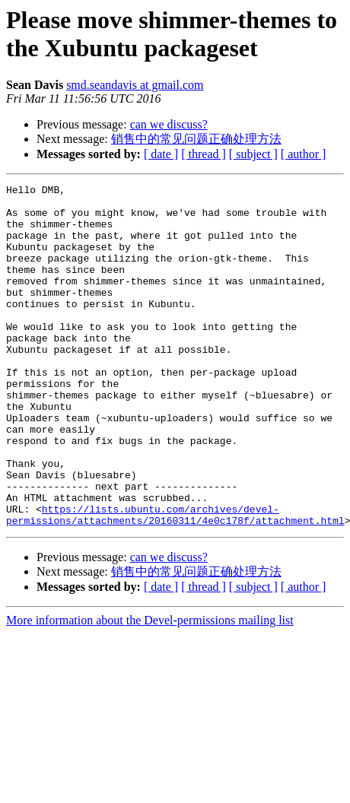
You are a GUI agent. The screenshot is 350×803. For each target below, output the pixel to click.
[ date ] (161, 154)
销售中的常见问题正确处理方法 (196, 138)
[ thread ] (203, 154)
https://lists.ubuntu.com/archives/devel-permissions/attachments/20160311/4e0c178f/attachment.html (175, 581)
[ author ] (303, 154)
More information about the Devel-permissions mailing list (150, 688)
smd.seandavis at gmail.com (134, 84)
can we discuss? (169, 124)
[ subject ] (253, 154)
